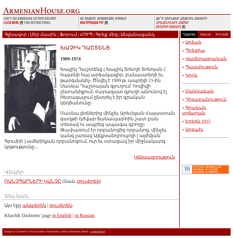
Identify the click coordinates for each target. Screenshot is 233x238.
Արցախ (194, 129)
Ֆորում (68, 34)
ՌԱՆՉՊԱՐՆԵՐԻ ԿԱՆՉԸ (32, 181)
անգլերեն (34, 205)
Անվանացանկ (138, 34)
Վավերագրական (206, 58)
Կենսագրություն (154, 157)
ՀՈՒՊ (86, 34)
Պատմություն (201, 67)
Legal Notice (97, 231)
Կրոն (191, 75)
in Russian (84, 215)
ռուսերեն (87, 181)
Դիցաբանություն (206, 99)
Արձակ (193, 42)
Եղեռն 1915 (197, 121)
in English (61, 215)
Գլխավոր (16, 34)
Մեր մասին (43, 34)
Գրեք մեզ (107, 34)
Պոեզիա (195, 50)
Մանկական (199, 91)
